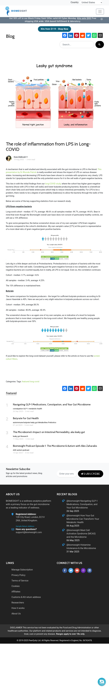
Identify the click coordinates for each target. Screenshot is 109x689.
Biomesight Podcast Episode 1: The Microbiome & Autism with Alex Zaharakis (55, 445)
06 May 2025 (73, 540)
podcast (26, 450)
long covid (34, 381)
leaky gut (34, 422)
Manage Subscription (22, 569)
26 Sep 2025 (73, 511)
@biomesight (73, 501)
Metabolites (43, 422)
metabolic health (35, 409)
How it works (18, 608)
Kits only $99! (84, 18)
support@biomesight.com (29, 532)
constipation (18, 409)
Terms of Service (20, 580)
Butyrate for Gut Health (26, 418)
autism (19, 450)
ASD (14, 450)
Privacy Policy (19, 575)
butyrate (27, 422)
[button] (102, 682)
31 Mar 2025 (73, 551)
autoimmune (18, 422)
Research (24, 436)
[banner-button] (101, 19)
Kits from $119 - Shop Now (54, 29)
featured (25, 381)
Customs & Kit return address (26, 597)
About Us (16, 613)
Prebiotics (52, 422)
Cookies (16, 586)
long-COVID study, (53, 184)
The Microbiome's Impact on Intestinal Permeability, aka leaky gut (49, 432)
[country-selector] (91, 2)
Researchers (18, 602)
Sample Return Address (25, 526)
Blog (11, 36)
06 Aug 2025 (73, 525)
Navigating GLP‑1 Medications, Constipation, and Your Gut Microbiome (52, 404)
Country (75, 2)
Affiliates (16, 591)
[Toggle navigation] (100, 11)
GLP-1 (25, 409)
